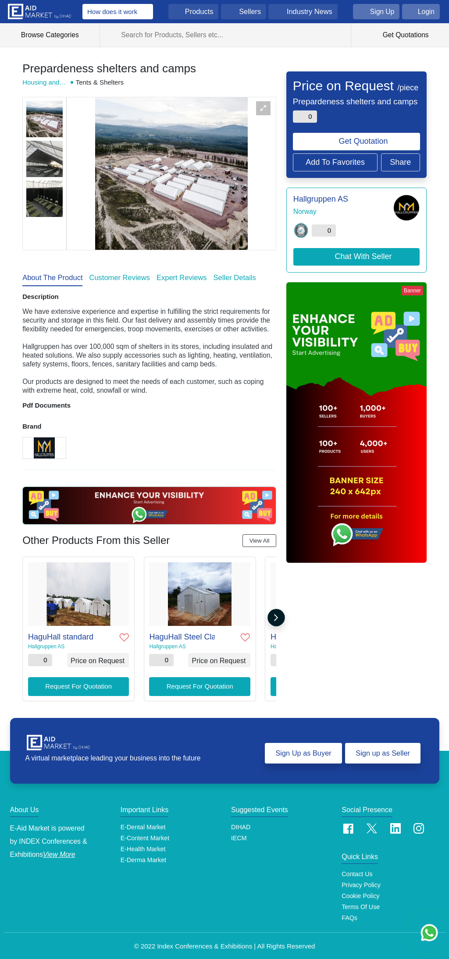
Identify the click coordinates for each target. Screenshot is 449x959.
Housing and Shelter (43, 82)
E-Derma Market (144, 858)
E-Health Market (143, 847)
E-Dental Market (143, 824)
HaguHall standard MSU (60, 635)
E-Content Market (145, 835)
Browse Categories (54, 35)
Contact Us (357, 871)
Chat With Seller (363, 256)
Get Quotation (363, 141)
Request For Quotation (78, 685)
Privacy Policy (361, 882)
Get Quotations (404, 35)
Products (199, 11)
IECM (239, 835)
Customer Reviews (119, 277)
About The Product (52, 277)
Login (426, 11)
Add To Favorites (335, 162)
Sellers (250, 11)
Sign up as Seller (382, 751)
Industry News (309, 11)
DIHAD (240, 824)
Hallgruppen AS (45, 645)
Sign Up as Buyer (302, 751)
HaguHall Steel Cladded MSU (181, 635)
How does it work (112, 11)
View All (259, 540)
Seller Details (235, 277)
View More (59, 852)
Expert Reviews (182, 277)
